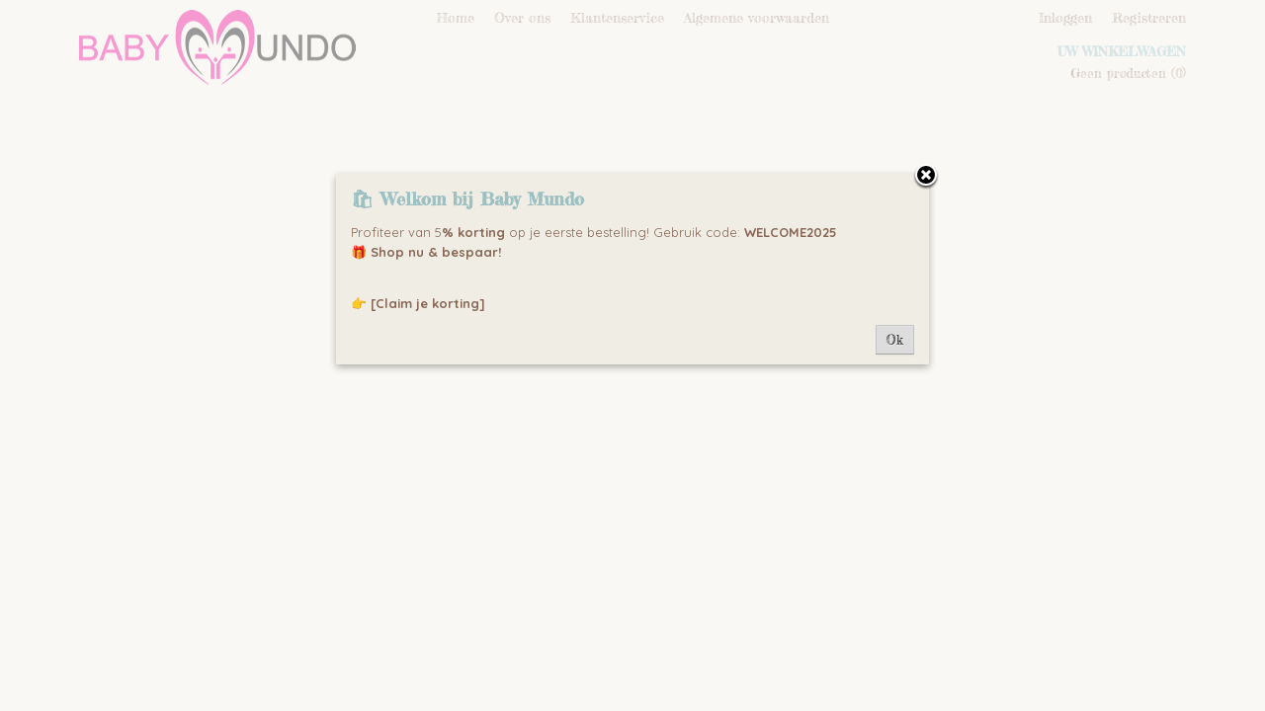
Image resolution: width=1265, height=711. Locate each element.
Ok (894, 340)
